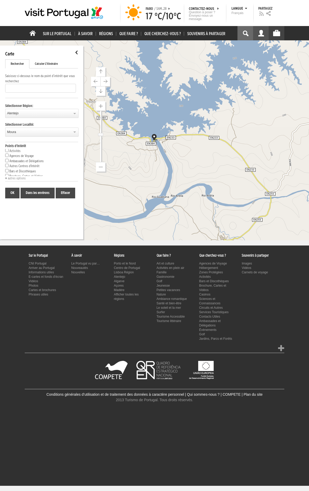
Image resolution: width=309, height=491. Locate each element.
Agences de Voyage (19, 156)
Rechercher (17, 63)
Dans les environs (37, 193)
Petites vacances (168, 290)
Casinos (204, 294)
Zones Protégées (211, 272)
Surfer (161, 312)
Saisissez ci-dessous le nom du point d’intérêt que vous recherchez (40, 78)
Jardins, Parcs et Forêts (215, 339)
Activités (13, 151)
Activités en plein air (170, 268)
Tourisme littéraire (169, 321)
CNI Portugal (38, 263)
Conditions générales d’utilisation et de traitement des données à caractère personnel (115, 394)
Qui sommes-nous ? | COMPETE (214, 394)
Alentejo (12, 113)
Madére (119, 290)
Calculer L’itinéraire (46, 63)
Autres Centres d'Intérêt (22, 166)
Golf (159, 281)
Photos (33, 285)
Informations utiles (41, 272)
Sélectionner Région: (19, 106)
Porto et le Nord (125, 263)
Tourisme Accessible (171, 316)
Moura (11, 132)
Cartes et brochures (42, 290)
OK (12, 193)
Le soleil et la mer (169, 308)
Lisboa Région (124, 272)
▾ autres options (15, 178)
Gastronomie (166, 277)
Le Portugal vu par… (85, 263)
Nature (161, 294)
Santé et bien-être (169, 303)
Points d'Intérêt (15, 146)
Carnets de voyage (255, 272)
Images (247, 263)
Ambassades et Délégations (24, 161)
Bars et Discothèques (20, 171)
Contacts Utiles (209, 316)
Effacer (65, 193)
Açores (119, 285)
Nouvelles (78, 272)
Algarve (119, 281)
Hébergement (208, 268)
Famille (162, 272)
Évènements (208, 330)
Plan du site (252, 394)
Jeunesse (163, 285)
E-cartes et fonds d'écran (46, 277)
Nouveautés (79, 268)
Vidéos (33, 281)
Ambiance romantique (172, 299)
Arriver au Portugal (42, 268)
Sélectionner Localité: (19, 125)
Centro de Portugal (127, 268)
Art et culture (165, 263)
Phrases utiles (38, 294)
